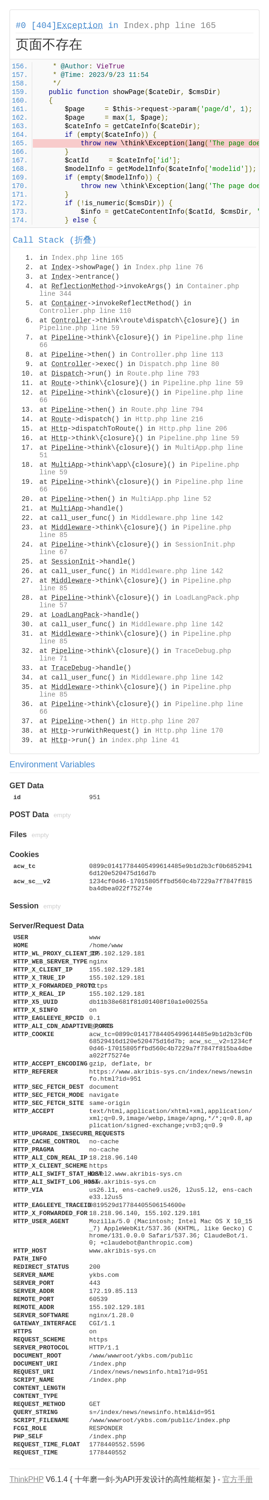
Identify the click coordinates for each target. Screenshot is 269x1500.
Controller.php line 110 (85, 311)
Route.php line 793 (163, 373)
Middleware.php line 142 (177, 518)
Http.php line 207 (165, 721)
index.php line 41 (145, 740)
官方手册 (237, 1479)
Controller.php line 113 (177, 354)
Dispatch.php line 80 (179, 364)
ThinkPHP (27, 1479)
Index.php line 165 (170, 25)
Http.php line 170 (189, 731)
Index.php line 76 (169, 267)
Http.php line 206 (193, 429)
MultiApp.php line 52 (171, 499)
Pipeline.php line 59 (79, 328)
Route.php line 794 (167, 410)
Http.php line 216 (169, 419)
